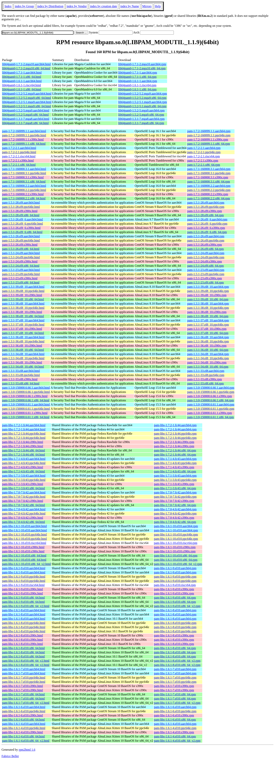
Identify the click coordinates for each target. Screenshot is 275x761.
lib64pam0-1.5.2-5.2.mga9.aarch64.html (27, 93)
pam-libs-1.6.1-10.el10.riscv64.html (24, 543)
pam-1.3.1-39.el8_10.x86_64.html (23, 299)
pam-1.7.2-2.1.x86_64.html (19, 164)
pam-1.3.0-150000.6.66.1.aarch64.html (26, 387)
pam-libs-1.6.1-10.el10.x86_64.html (24, 555)
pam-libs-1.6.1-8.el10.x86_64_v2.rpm (177, 660)
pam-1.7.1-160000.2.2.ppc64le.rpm (209, 190)
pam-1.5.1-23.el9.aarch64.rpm (205, 270)
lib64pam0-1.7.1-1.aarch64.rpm (137, 72)
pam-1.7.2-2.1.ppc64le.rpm (204, 152)
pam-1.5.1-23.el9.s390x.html (19, 278)
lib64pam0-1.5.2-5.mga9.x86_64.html (25, 114)
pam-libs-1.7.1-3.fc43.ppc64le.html (23, 479)
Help (158, 6)
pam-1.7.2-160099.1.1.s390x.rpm (207, 139)
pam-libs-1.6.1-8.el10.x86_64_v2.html (25, 660)
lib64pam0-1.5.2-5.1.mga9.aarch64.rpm (142, 102)
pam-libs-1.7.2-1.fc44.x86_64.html (23, 450)
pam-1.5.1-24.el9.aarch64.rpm (205, 253)
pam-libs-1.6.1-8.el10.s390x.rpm (174, 635)
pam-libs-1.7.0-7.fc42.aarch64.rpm (175, 492)
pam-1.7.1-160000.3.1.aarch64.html (24, 169)
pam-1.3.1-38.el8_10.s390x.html (22, 312)
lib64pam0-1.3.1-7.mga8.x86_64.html (25, 123)
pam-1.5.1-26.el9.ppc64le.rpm (205, 240)
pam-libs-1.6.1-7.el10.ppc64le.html (23, 677)
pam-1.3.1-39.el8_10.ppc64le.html (23, 291)
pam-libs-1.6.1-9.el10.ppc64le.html (23, 576)
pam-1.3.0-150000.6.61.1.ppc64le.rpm (210, 408)
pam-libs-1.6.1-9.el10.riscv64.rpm (175, 585)
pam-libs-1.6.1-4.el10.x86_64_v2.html (25, 740)
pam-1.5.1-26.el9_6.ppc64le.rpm (207, 223)
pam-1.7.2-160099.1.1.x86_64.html (24, 143)
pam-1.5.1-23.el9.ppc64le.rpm (205, 274)
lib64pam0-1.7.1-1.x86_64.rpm (137, 76)
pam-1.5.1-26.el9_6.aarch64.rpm (207, 219)
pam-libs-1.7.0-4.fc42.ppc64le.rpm (175, 513)
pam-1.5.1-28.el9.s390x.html (19, 211)
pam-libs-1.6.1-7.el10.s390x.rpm (174, 686)
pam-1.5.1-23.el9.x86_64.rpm (205, 282)
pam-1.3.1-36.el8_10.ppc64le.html (23, 341)
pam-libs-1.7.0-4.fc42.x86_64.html (23, 522)
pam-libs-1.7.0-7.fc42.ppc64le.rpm (175, 496)
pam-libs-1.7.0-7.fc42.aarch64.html (23, 492)
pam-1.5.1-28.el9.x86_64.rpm (205, 215)
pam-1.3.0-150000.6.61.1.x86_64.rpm (210, 417)
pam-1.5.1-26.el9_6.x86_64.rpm (207, 232)
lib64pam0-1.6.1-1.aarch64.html (22, 81)
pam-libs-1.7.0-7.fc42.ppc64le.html (23, 496)
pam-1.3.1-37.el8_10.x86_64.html (23, 333)
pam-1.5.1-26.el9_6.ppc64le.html (22, 223)
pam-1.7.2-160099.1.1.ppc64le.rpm (209, 135)
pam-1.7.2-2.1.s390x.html (18, 160)
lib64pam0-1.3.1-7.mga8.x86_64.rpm (141, 123)
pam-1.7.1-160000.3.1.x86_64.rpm (208, 181)
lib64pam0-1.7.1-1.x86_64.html (21, 76)
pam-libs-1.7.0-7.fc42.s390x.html (22, 500)
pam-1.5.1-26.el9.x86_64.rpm (205, 248)
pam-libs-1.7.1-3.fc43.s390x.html (22, 484)
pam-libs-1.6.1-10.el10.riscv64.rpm (175, 543)
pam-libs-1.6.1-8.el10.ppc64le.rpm (175, 622)
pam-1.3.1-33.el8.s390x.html (19, 379)
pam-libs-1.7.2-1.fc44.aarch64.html (23, 425)
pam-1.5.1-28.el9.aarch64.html (21, 202)
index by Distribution (50, 6)
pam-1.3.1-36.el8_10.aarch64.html (23, 337)
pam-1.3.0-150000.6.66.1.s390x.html (25, 396)
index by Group (24, 6)
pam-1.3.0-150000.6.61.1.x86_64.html (25, 417)
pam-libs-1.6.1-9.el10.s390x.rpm (174, 589)
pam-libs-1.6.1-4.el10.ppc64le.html (23, 728)
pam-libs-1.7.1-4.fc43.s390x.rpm (174, 467)
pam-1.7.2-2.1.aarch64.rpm (204, 148)
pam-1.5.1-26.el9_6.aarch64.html (22, 219)
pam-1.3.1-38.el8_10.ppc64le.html (23, 307)
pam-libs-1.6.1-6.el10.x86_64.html (23, 719)
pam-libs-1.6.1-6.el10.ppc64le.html (23, 711)
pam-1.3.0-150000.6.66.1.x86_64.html (25, 400)
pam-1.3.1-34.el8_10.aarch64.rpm (208, 354)
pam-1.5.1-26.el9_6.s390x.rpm (206, 227)
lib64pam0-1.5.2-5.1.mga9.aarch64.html (27, 102)
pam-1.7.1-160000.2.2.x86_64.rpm (208, 198)
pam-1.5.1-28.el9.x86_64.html (20, 215)
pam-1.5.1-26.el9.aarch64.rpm (205, 236)
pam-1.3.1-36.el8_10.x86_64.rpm (207, 349)
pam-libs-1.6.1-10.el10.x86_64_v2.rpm (178, 564)
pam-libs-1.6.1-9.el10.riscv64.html (23, 585)
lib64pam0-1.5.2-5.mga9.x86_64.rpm (141, 114)
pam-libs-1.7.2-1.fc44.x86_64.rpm (175, 450)
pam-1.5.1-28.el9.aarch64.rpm (205, 202)
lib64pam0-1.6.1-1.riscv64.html (21, 85)
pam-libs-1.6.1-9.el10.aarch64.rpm (175, 568)
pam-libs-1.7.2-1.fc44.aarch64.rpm (175, 425)
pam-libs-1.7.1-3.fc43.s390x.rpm (174, 484)
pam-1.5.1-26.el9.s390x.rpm (204, 244)
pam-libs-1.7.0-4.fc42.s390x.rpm (174, 517)
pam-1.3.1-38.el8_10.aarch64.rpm (208, 303)
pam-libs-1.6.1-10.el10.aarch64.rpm (176, 526)
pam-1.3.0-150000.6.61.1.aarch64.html (26, 404)
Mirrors (147, 6)
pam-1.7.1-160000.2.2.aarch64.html (24, 185)
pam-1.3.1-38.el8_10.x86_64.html (23, 316)
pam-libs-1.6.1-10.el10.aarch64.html (24, 526)
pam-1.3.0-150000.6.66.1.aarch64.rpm (210, 387)
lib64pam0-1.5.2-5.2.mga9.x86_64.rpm (142, 97)
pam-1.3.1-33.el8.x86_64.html (20, 383)
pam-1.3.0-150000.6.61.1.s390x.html (25, 413)
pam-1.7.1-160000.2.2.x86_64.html (24, 198)
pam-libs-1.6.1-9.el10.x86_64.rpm (175, 597)
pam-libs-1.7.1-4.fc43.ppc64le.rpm (175, 463)
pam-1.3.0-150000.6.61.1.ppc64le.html (26, 408)
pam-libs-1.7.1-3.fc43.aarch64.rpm (175, 475)
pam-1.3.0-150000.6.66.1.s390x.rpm (209, 396)
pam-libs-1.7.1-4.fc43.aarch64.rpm (175, 458)
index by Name (129, 6)
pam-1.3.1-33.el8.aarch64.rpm (205, 370)
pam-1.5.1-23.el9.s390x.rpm (204, 278)
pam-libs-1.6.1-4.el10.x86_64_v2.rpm (177, 740)
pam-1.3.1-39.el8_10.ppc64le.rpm (208, 291)
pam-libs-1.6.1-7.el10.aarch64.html (23, 669)
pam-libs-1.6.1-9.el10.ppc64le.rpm (175, 576)
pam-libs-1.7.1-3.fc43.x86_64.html (23, 488)
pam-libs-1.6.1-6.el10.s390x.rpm (174, 715)
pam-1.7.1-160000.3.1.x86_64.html (24, 181)
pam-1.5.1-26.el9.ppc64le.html (21, 240)
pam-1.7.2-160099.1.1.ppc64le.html (24, 135)
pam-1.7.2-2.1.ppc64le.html (19, 152)
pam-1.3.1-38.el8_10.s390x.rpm (206, 312)
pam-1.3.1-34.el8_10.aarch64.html (23, 354)
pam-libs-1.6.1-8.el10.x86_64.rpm (175, 648)
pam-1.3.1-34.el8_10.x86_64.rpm (207, 366)
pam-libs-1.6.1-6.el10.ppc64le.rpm (175, 711)
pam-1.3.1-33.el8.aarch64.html (21, 370)
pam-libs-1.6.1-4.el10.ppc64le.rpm (175, 728)
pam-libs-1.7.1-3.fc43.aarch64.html (23, 475)
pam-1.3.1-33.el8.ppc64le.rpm (205, 375)
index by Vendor (77, 6)
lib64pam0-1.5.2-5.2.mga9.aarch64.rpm (142, 93)
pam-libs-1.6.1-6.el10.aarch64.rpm (175, 707)
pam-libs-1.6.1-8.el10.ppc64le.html (23, 622)
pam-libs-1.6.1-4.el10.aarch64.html (23, 723)
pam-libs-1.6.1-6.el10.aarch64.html (23, 707)
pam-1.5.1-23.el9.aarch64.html (21, 270)
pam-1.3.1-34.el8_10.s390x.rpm (206, 362)
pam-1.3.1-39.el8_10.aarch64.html (23, 286)
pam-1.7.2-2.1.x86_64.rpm (203, 164)
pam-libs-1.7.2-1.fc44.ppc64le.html (23, 433)
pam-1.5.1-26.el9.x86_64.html (20, 248)
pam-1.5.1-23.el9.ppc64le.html (21, 274)
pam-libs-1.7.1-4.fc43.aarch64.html (23, 458)
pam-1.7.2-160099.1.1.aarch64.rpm (209, 131)
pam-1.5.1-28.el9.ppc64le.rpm (205, 206)
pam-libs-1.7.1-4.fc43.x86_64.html (23, 471)
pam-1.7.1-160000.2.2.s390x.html (23, 194)
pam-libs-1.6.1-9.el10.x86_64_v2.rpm (177, 606)
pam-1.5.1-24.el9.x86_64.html (20, 265)
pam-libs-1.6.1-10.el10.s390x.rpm (175, 547)
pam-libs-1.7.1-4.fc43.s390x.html (22, 467)
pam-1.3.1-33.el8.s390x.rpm (204, 379)
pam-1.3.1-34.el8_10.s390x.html (22, 362)
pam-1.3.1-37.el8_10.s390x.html (22, 328)
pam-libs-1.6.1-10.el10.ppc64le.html (24, 534)
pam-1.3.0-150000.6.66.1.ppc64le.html (26, 392)
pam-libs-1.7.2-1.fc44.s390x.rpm (174, 442)
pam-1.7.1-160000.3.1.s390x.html (23, 177)
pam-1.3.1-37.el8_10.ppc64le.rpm (208, 324)
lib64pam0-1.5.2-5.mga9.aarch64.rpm (141, 110)
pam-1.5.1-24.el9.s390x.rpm (204, 261)
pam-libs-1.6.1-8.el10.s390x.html (22, 635)
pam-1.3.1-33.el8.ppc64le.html (21, 375)
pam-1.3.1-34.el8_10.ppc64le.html (23, 358)
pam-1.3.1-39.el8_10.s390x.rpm (206, 295)
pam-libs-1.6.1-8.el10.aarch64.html (23, 610)
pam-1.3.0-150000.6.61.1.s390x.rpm (209, 413)
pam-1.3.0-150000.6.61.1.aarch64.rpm (210, 404)
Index (8, 6)
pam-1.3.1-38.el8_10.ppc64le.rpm (208, 307)
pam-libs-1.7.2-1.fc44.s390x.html (22, 442)
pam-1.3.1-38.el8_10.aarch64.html (23, 303)
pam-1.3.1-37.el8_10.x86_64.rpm (207, 333)
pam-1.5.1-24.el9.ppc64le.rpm (205, 257)
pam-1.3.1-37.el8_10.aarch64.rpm (208, 320)
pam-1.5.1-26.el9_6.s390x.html (21, 227)
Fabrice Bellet (10, 756)
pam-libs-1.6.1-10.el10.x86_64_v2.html (26, 564)
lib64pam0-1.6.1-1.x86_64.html (21, 89)
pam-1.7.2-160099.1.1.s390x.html (23, 139)
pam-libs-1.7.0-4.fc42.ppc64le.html (23, 513)
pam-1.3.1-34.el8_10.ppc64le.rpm (208, 358)
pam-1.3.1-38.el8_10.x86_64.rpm (207, 316)
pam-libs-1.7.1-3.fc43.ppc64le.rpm (175, 479)
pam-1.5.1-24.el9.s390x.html (19, 261)
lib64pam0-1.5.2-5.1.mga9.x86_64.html (26, 106)
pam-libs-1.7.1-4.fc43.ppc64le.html (23, 463)
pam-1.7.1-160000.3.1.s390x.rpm (207, 177)
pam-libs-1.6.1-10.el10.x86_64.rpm (175, 555)
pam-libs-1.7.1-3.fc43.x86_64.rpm (175, 488)
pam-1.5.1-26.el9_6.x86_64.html (22, 232)
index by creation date (103, 6)
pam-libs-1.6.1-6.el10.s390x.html (22, 715)
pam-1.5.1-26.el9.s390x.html (19, 244)
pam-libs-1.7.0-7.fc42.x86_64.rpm (175, 505)
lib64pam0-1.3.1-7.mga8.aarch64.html (25, 118)
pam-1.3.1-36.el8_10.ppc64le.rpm (208, 341)
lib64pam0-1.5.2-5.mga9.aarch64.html (25, 110)
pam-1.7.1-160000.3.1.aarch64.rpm (209, 169)
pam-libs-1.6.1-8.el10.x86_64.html (23, 648)
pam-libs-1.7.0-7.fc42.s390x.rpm (174, 500)
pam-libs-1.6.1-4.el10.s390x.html (22, 732)
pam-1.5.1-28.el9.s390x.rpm (204, 211)
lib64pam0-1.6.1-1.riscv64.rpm (137, 85)
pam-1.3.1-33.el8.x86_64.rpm (205, 383)
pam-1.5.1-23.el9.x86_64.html (20, 282)
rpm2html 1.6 (27, 749)
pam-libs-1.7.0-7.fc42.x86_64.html (23, 505)
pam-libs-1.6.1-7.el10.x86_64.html (23, 694)
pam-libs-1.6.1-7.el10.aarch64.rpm (175, 669)
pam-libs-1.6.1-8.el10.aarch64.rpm (175, 610)
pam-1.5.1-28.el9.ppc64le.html (21, 206)
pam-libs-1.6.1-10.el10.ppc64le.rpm (176, 534)
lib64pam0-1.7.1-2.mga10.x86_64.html (26, 68)
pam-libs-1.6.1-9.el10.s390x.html (22, 589)
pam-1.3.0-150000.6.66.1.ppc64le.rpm (210, 392)
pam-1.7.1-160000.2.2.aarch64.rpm (209, 185)
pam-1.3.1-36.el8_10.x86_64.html (23, 349)
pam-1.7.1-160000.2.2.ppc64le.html (24, 190)
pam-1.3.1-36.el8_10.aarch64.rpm (208, 337)
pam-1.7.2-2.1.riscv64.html (19, 156)
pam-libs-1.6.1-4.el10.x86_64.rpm (175, 736)
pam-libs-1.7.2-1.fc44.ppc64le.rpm (175, 433)
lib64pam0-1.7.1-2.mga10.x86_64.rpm (142, 68)
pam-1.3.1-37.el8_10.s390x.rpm (206, 328)
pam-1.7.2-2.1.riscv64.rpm (203, 156)
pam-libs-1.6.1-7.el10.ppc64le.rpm (175, 677)
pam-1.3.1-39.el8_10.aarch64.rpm (208, 286)
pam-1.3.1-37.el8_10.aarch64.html (23, 320)
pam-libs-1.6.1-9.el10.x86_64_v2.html (25, 606)
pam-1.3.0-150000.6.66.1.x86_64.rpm (210, 400)
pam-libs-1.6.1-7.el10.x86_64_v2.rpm (177, 702)
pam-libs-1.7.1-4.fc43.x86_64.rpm (175, 471)
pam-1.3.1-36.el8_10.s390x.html (22, 345)
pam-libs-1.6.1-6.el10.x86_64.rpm (175, 719)
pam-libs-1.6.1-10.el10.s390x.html (23, 547)
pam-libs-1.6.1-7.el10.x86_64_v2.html (25, 702)
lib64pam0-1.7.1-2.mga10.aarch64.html (26, 64)
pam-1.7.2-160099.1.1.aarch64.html (24, 131)
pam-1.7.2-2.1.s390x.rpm (202, 160)
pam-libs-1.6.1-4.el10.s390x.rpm (174, 732)
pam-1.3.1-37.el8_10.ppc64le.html (23, 324)
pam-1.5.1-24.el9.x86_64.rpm (205, 265)
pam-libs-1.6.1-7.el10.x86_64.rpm (175, 694)
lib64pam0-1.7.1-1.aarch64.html (22, 72)
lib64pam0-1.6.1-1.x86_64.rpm (137, 89)
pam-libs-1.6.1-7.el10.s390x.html (22, 686)
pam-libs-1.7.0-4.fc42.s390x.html (22, 517)
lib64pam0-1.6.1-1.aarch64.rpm (137, 81)
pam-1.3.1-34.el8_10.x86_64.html (23, 366)
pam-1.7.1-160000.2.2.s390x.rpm (207, 194)
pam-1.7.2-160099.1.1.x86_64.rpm (208, 143)
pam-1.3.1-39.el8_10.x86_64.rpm (207, 299)
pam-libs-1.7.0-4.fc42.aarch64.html (23, 509)
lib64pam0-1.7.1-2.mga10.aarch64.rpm (142, 64)
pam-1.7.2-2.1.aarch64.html (19, 148)
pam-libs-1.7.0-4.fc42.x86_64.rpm (175, 522)
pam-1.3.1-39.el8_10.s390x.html (22, 295)
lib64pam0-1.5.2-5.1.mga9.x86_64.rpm (142, 106)
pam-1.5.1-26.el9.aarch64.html (21, 236)
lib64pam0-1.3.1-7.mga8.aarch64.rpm (141, 118)
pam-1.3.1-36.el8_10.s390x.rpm (206, 345)
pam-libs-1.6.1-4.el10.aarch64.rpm (175, 723)
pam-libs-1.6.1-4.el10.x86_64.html (23, 736)
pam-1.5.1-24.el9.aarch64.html (21, 253)
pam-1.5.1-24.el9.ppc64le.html (21, 257)
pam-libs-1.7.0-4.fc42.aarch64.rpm (175, 509)
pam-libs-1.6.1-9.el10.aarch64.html (23, 568)
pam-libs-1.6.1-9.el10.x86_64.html (23, 597)
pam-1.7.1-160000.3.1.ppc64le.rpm (209, 173)
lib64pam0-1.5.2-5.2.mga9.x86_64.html (26, 97)
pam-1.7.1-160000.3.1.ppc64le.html (24, 173)
